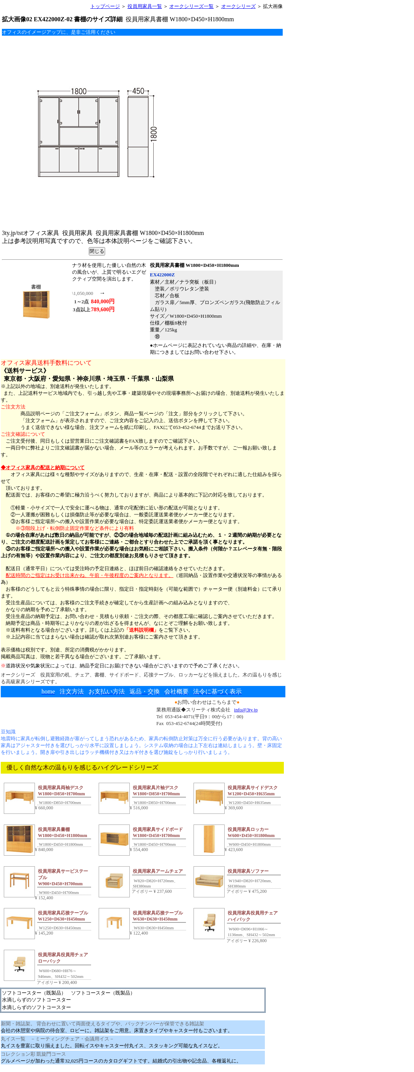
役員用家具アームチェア (158, 871)
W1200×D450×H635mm (249, 802)
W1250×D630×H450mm (59, 927)
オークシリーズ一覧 (191, 6)
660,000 (44, 807)
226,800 (257, 940)
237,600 (162, 891)
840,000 (44, 849)
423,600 (234, 849)
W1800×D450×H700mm (154, 844)
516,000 (139, 807)
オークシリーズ (238, 6)
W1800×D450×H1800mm (60, 844)
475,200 (257, 891)
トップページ (105, 6)
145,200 (44, 933)
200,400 (67, 982)
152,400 (44, 897)
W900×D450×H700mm (58, 892)
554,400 (139, 849)
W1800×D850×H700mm (59, 802)
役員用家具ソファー (248, 871)
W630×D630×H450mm (153, 927)
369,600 (234, 807)
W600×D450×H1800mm (249, 844)
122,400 (139, 933)
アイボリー (142, 891)
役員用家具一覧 (145, 6)
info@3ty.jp (246, 710)
